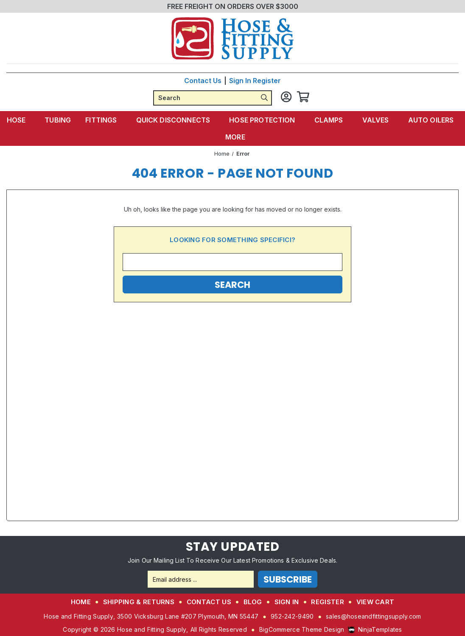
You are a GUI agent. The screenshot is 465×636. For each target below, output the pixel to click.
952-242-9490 (292, 616)
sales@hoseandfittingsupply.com (373, 616)
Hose (24, 120)
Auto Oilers (427, 120)
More (236, 137)
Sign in (240, 80)
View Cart (375, 602)
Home (81, 602)
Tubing (62, 120)
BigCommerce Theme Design (302, 629)
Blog (253, 602)
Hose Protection (263, 120)
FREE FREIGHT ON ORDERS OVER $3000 (232, 6)
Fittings (106, 120)
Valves (373, 120)
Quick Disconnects (176, 120)
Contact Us (202, 80)
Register (267, 80)
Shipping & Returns (138, 602)
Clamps (328, 120)
